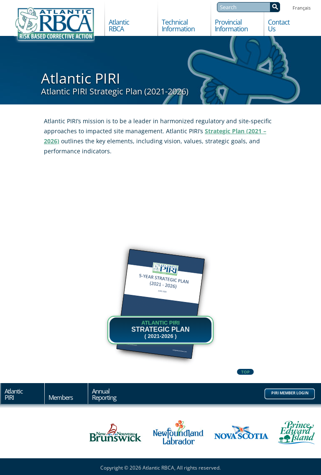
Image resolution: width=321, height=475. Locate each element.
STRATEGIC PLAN (160, 330)
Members (60, 397)
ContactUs (279, 25)
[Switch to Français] (301, 7)
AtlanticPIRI (14, 394)
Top (245, 372)
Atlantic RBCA (54, 25)
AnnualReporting (104, 394)
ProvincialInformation (231, 25)
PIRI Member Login (289, 393)
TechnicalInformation (178, 25)
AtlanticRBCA (119, 25)
